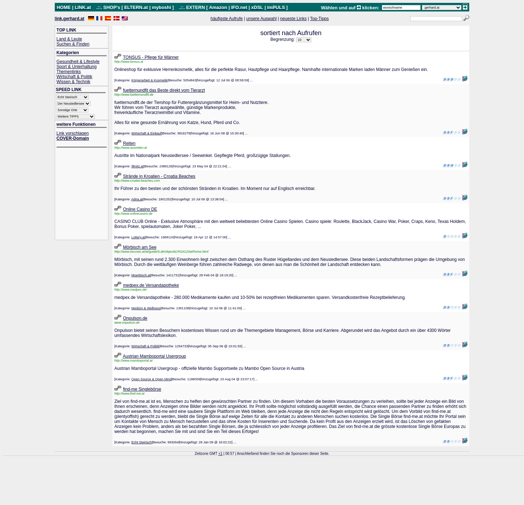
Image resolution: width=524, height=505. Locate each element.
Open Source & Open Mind (151, 379)
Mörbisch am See (139, 247)
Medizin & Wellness (145, 308)
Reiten (129, 143)
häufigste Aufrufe (226, 18)
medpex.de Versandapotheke (151, 285)
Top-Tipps (319, 18)
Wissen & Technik (73, 81)
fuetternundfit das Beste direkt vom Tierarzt (164, 90)
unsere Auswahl (261, 18)
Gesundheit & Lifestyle (78, 61)
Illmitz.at (137, 166)
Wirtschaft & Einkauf (146, 133)
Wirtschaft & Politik (74, 76)
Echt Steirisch (141, 442)
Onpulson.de (135, 318)
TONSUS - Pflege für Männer (151, 57)
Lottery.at (138, 237)
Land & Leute (69, 39)
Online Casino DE (140, 209)
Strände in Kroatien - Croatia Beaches (159, 176)
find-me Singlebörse (142, 389)
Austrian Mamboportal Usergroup (154, 356)
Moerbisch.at (140, 275)
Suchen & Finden (73, 44)
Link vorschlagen (73, 133)
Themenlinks (69, 71)
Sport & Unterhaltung (77, 66)
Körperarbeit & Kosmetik (149, 80)
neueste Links (293, 18)
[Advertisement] (85, 194)
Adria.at (137, 199)
